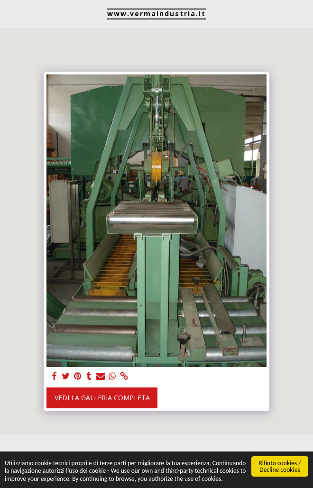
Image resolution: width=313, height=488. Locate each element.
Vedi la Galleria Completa (102, 397)
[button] (10, 13)
